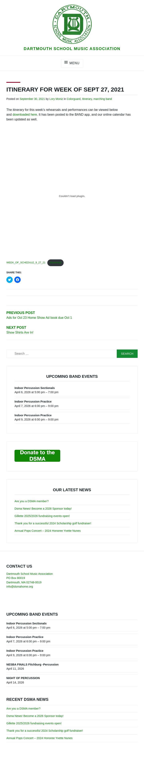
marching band (102, 98)
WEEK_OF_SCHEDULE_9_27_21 (25, 262)
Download (55, 262)
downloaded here (25, 114)
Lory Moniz (56, 98)
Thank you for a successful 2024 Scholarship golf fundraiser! (53, 523)
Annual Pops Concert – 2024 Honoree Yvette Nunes (48, 530)
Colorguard (74, 98)
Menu (74, 63)
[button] (72, 24)
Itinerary (87, 98)
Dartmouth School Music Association (72, 48)
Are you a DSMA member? (32, 501)
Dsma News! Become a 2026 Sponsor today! (43, 508)
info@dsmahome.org (19, 586)
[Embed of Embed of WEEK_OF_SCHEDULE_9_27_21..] (72, 196)
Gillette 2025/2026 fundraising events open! (42, 516)
